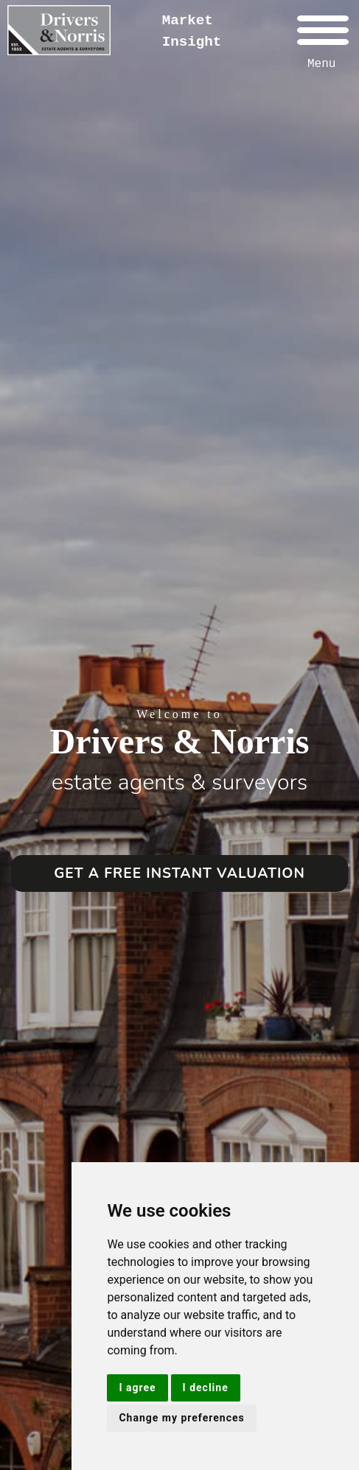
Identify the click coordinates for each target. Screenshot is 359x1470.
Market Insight (192, 31)
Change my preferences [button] (181, 1418)
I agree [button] (137, 1387)
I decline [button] (206, 1387)
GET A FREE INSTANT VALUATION (179, 873)
